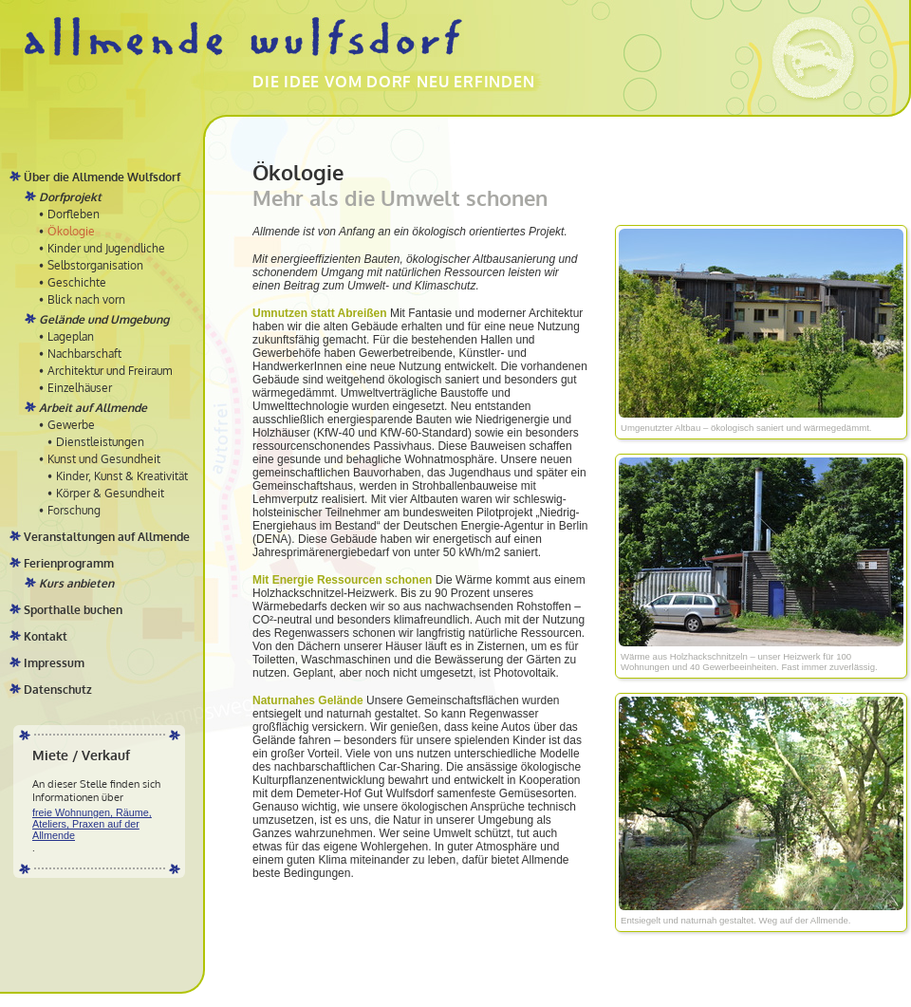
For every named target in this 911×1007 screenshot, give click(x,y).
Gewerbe (71, 425)
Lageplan (70, 336)
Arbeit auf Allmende (93, 408)
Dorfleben (73, 214)
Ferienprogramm (69, 563)
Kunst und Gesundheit (103, 459)
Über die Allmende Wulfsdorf (102, 177)
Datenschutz (58, 689)
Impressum (54, 663)
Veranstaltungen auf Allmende (107, 537)
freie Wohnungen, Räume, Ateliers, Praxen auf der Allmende (92, 824)
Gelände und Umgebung (104, 319)
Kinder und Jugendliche (106, 248)
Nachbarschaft (84, 353)
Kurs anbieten (76, 583)
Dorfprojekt (70, 197)
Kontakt (45, 636)
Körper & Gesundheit (110, 493)
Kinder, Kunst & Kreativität (122, 476)
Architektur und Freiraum (109, 371)
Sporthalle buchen (73, 610)
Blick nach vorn (86, 299)
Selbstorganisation (95, 265)
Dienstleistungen (100, 442)
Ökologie (71, 231)
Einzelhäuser (79, 388)
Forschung (74, 510)
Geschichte (76, 282)
